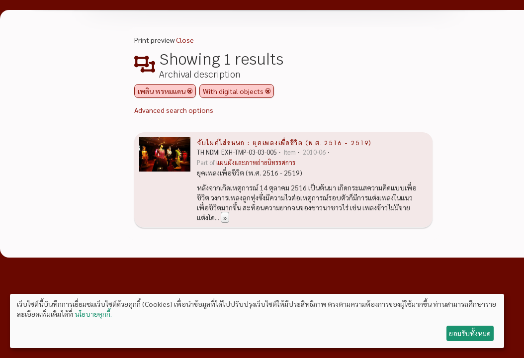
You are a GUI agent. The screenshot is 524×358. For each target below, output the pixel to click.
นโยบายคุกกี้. (93, 313)
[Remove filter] (189, 91)
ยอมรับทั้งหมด (470, 333)
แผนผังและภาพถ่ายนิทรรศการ (255, 163)
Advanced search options (173, 109)
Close (185, 39)
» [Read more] (225, 217)
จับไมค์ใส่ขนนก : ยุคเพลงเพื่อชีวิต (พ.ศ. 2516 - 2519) (284, 142)
